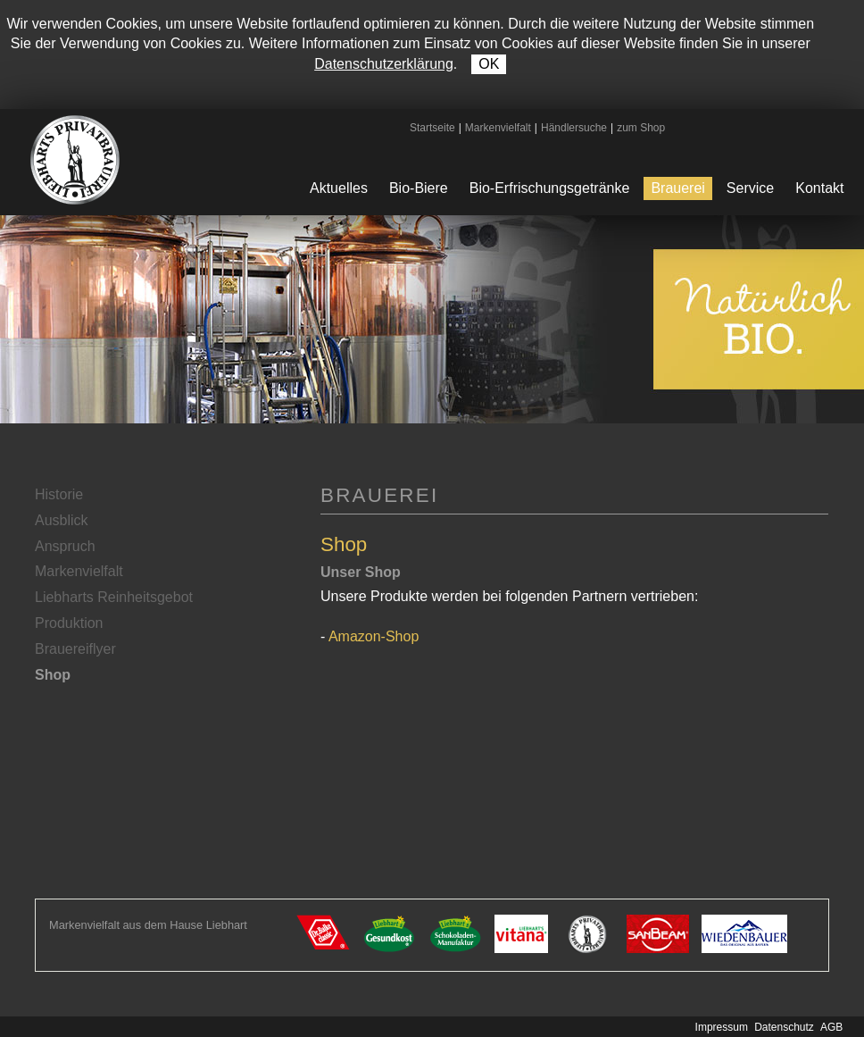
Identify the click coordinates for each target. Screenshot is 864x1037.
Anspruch (65, 546)
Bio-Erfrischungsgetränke (549, 188)
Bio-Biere (418, 188)
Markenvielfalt (498, 127)
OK (488, 63)
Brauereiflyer (75, 648)
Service (750, 188)
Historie (59, 494)
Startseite (432, 127)
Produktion (69, 623)
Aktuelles (339, 188)
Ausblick (61, 520)
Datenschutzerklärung (383, 63)
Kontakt (819, 188)
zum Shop (641, 127)
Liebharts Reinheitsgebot (114, 597)
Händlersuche (574, 127)
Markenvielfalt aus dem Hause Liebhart (148, 925)
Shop (53, 674)
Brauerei (677, 188)
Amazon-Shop (373, 636)
